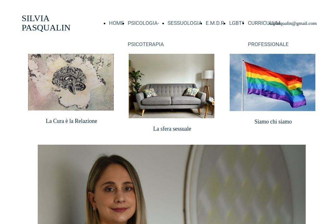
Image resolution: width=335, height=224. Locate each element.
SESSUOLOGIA (185, 23)
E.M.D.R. (215, 23)
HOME (116, 23)
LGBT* (236, 23)
